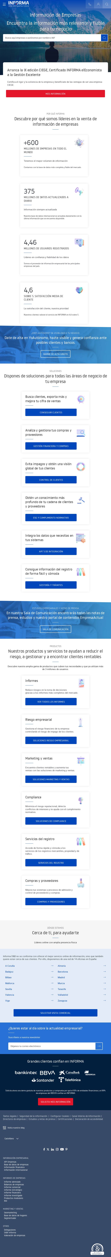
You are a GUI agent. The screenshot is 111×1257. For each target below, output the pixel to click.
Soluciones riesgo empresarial (51, 747)
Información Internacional (15, 1170)
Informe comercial (12, 1187)
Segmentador (10, 1218)
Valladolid (63, 994)
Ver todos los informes (51, 703)
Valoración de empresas (14, 1235)
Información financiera (14, 1167)
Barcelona (63, 971)
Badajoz (9, 971)
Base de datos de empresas (16, 1164)
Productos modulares (13, 1198)
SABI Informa (10, 1232)
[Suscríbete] (99, 1046)
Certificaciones (65, 1119)
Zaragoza (62, 1000)
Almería (62, 965)
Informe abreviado (12, 1181)
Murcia (61, 983)
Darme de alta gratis (55, 353)
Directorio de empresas (14, 1119)
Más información (55, 93)
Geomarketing (10, 1212)
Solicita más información (55, 1101)
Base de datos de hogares (15, 1215)
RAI (5, 1201)
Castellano (9, 1138)
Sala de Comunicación (55, 629)
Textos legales (10, 1116)
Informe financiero (12, 1192)
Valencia (9, 994)
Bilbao (8, 977)
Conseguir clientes (51, 414)
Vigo (7, 1000)
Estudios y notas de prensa (42, 1119)
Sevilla (8, 989)
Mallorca (9, 983)
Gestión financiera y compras (50, 453)
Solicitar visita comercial (55, 1012)
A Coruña (10, 965)
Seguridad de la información (33, 1116)
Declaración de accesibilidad (89, 1119)
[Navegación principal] (4, 4)
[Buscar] (107, 4)
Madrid (61, 977)
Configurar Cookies (60, 1116)
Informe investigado (13, 1195)
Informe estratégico (13, 1190)
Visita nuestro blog (16, 1127)
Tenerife (62, 989)
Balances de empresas (14, 1184)
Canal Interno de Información (86, 1116)
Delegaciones (10, 1229)
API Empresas (10, 1161)
